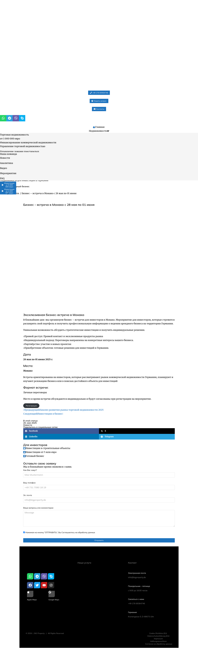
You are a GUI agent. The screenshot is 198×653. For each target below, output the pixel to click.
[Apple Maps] (30, 596)
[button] (61, 431)
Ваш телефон (29, 483)
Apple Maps (32, 599)
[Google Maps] (51, 596)
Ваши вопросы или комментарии (38, 508)
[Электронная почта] (149, 573)
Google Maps (53, 599)
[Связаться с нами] (149, 599)
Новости (27, 425)
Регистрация (31, 406)
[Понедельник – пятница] (149, 586)
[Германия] (149, 612)
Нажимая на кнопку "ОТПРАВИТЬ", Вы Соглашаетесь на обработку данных (60, 532)
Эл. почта (27, 495)
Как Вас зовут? (30, 470)
